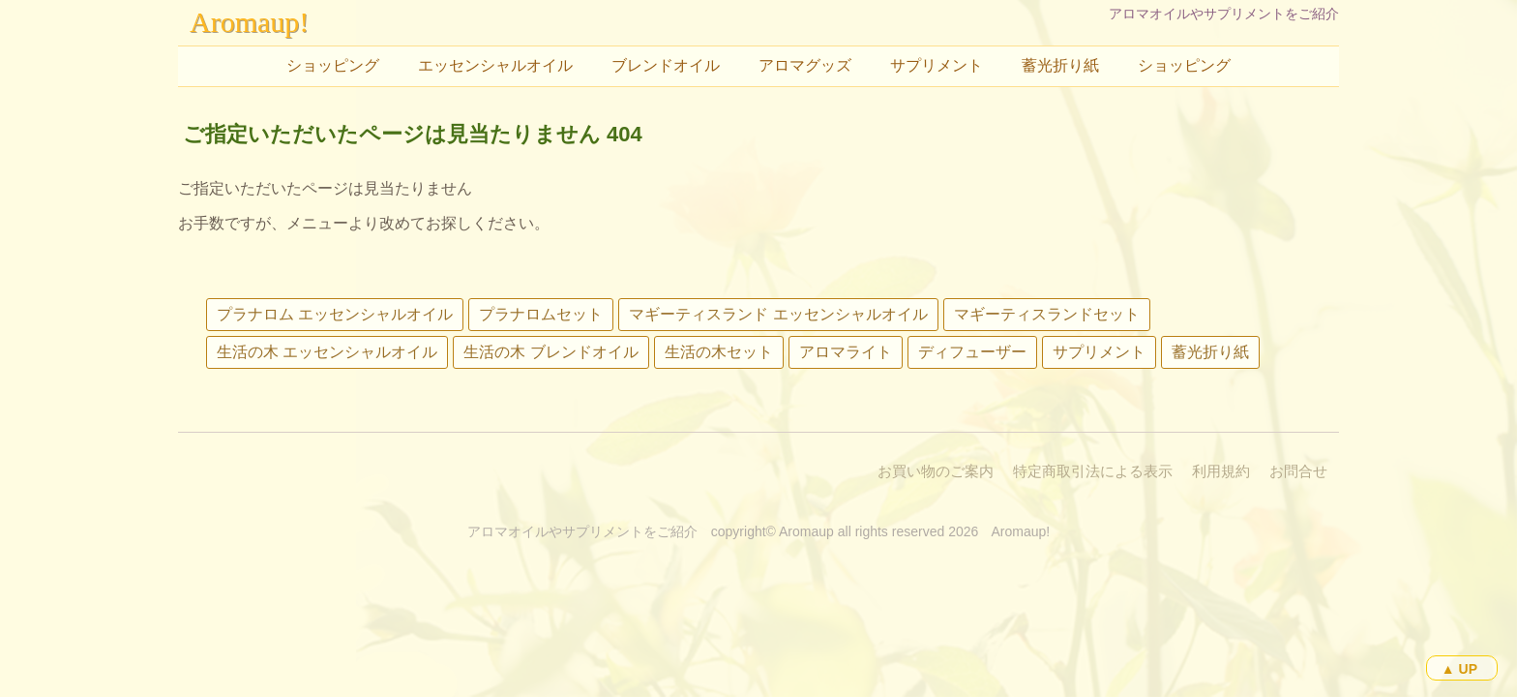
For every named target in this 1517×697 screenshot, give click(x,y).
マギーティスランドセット (1047, 314)
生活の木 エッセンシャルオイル (327, 352)
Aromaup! (249, 22)
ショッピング (332, 65)
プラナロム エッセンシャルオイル (335, 314)
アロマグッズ (804, 65)
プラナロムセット (541, 314)
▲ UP (1459, 669)
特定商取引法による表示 (1093, 471)
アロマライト (845, 352)
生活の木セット (719, 352)
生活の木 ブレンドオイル (550, 352)
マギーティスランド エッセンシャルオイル (778, 314)
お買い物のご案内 (935, 471)
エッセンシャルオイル (495, 65)
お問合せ (1298, 471)
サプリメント (936, 65)
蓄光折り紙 (1060, 65)
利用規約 (1221, 471)
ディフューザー (972, 352)
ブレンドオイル (665, 65)
